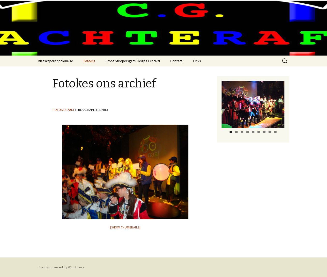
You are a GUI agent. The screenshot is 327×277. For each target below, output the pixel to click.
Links (197, 61)
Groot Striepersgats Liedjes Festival (132, 61)
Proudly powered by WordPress (61, 267)
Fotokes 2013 (63, 109)
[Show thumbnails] (125, 227)
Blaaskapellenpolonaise (55, 61)
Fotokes (89, 61)
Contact (176, 61)
